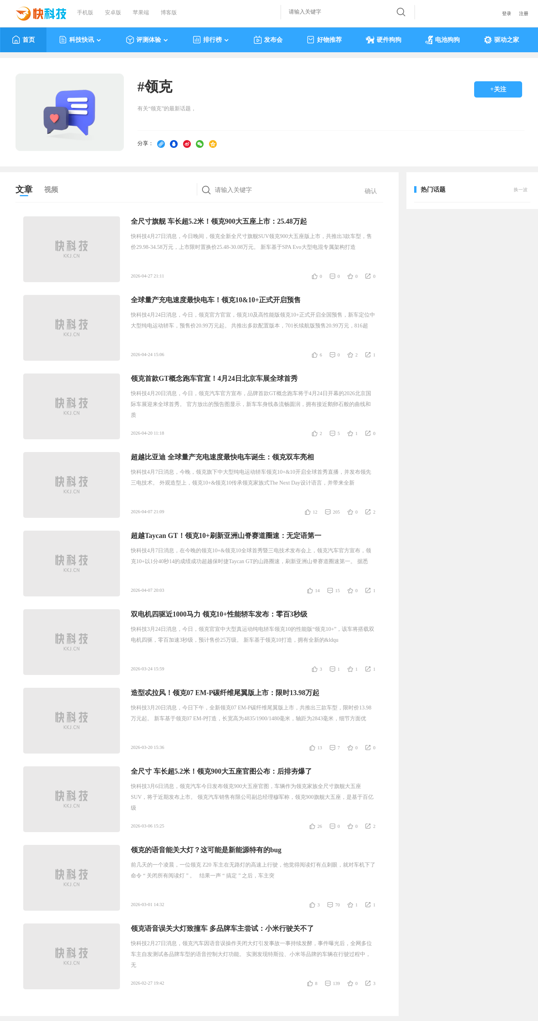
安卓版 (113, 12)
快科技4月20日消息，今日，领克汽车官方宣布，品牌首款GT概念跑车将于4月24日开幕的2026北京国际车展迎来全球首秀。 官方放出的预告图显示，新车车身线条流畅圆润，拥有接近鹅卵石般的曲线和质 (251, 404)
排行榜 (211, 40)
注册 (523, 13)
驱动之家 (501, 40)
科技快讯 (80, 40)
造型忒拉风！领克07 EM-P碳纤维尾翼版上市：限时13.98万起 (225, 693)
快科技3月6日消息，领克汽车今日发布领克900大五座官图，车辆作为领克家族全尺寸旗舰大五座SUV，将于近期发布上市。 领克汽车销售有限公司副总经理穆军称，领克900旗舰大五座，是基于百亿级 (252, 797)
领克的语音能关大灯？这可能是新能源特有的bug (206, 850)
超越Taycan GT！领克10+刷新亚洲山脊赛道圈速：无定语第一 (226, 536)
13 (319, 747)
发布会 (268, 40)
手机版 (85, 12)
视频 (51, 190)
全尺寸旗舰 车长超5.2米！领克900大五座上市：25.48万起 (219, 221)
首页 (23, 40)
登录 (506, 13)
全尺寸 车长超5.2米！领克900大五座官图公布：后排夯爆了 (221, 771)
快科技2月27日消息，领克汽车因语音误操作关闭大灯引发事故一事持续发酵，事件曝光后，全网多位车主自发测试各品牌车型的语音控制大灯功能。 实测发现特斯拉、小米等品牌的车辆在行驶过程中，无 (251, 954)
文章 (24, 189)
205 (336, 512)
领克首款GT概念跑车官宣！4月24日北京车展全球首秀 (214, 378)
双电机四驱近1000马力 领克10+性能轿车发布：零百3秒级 (219, 614)
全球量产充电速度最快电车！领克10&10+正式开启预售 (216, 300)
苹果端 (141, 12)
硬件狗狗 (383, 40)
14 (317, 590)
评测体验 (147, 40)
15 (337, 590)
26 (319, 826)
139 (336, 983)
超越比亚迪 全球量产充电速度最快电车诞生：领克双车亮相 (222, 457)
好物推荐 (324, 40)
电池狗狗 (442, 40)
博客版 (169, 12)
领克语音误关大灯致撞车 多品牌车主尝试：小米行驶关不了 (222, 928)
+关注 (498, 89)
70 (337, 905)
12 (315, 512)
